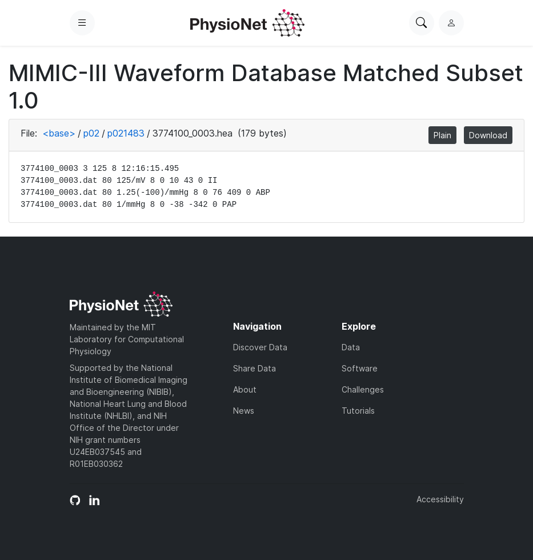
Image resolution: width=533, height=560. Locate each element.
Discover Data (260, 347)
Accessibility (440, 499)
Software (360, 368)
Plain (442, 135)
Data (351, 347)
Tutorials (358, 410)
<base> (58, 133)
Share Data (254, 368)
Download (488, 135)
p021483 (126, 133)
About (245, 389)
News (243, 410)
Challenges (363, 389)
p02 (91, 133)
